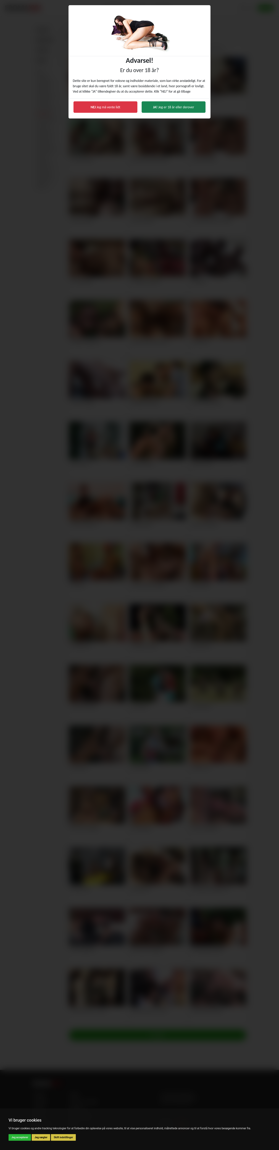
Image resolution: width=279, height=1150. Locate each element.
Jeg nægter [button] (41, 1137)
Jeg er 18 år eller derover (173, 107)
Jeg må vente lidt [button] (105, 107)
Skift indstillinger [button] (63, 1137)
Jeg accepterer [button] (19, 1137)
